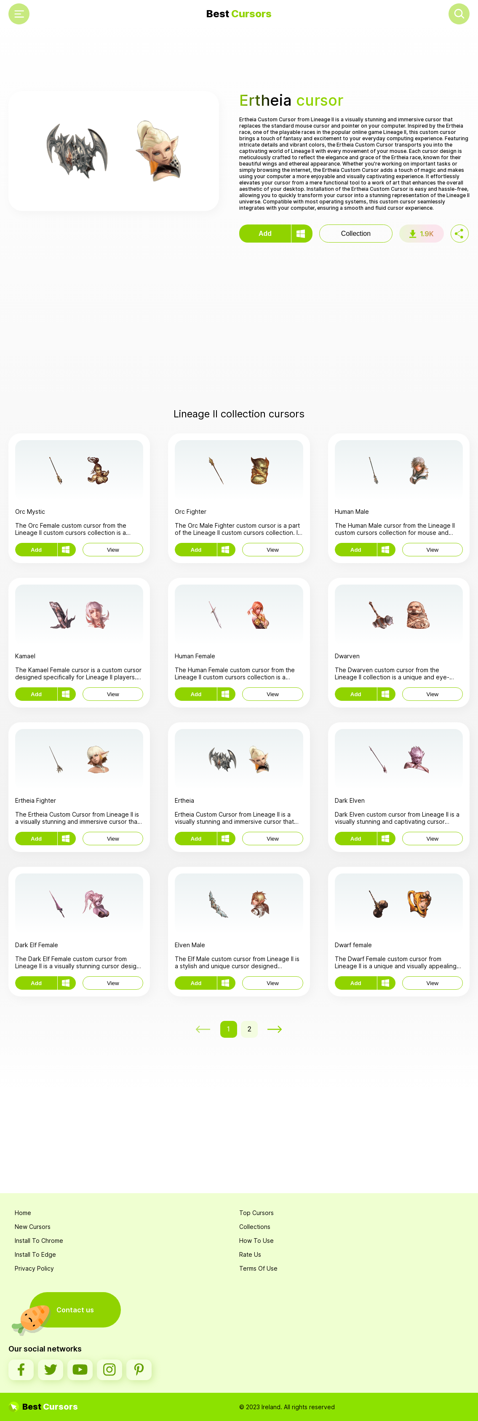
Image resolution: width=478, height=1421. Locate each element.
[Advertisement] (239, 59)
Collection (356, 233)
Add (265, 233)
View (113, 550)
